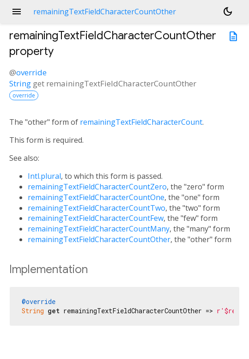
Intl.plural (44, 176)
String (20, 83)
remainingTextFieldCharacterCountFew (96, 218)
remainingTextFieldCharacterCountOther (99, 239)
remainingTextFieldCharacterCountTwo (96, 208)
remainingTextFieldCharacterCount (141, 122)
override (31, 72)
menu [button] (16, 11)
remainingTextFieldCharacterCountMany (99, 229)
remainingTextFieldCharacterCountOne (96, 197)
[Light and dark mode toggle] (227, 11)
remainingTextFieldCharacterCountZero (97, 187)
